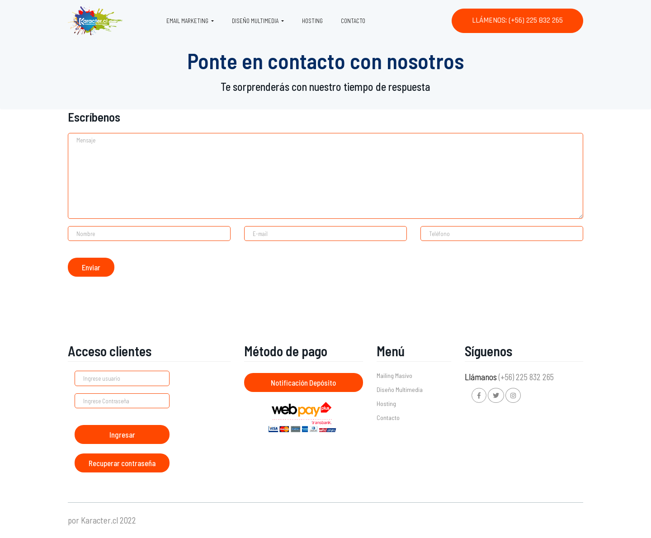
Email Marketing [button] (188, 20)
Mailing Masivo (394, 375)
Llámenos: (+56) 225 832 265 (517, 20)
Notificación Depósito (303, 382)
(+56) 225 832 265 (526, 377)
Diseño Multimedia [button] (256, 20)
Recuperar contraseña (122, 462)
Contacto (353, 20)
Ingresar (122, 434)
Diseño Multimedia (400, 389)
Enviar (91, 267)
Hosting (312, 20)
